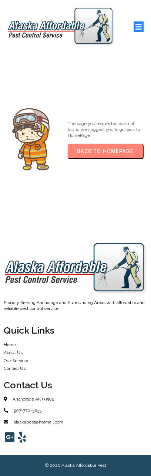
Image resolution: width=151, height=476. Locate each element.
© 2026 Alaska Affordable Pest (75, 465)
